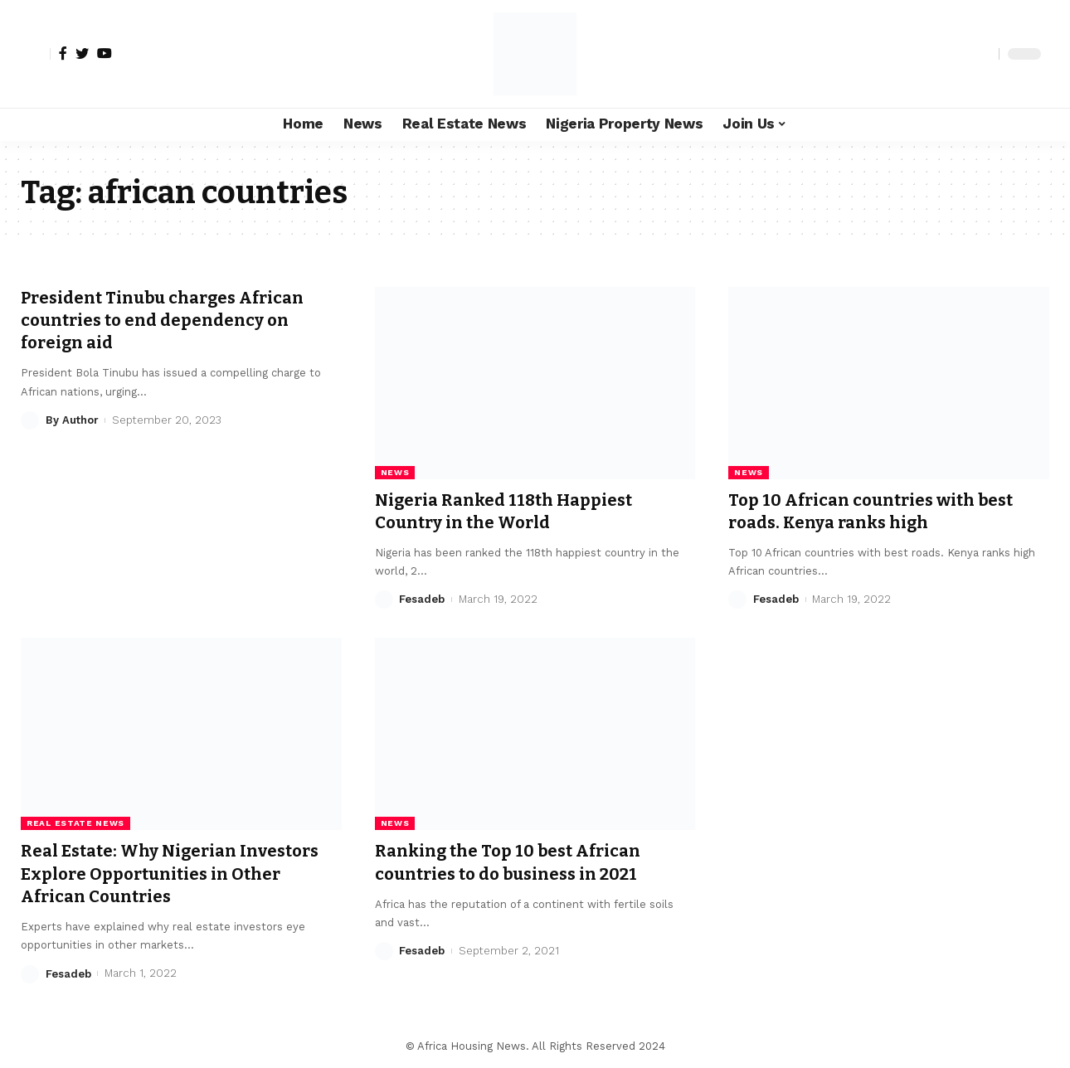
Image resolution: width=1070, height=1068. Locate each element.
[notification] (957, 54)
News (395, 472)
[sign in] (35, 54)
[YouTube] (104, 53)
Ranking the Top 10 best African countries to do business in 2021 (516, 862)
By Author (72, 420)
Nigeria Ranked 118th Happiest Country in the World (511, 511)
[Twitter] (82, 53)
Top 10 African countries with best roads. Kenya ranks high (878, 511)
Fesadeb (422, 599)
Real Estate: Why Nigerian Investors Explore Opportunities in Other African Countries (180, 873)
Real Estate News (75, 823)
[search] (982, 54)
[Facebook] (63, 53)
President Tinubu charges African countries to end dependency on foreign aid (172, 320)
